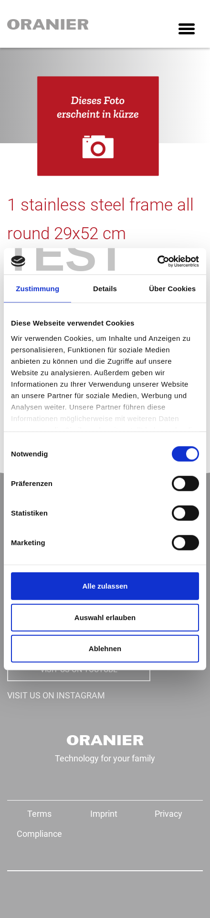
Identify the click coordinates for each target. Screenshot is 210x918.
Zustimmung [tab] (37, 289)
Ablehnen (105, 648)
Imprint (103, 814)
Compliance (39, 834)
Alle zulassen (104, 586)
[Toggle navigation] (186, 29)
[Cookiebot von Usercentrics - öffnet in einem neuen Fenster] (157, 261)
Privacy (168, 814)
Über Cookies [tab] (172, 289)
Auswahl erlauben (105, 617)
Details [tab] (105, 289)
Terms (39, 814)
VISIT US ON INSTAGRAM (56, 695)
